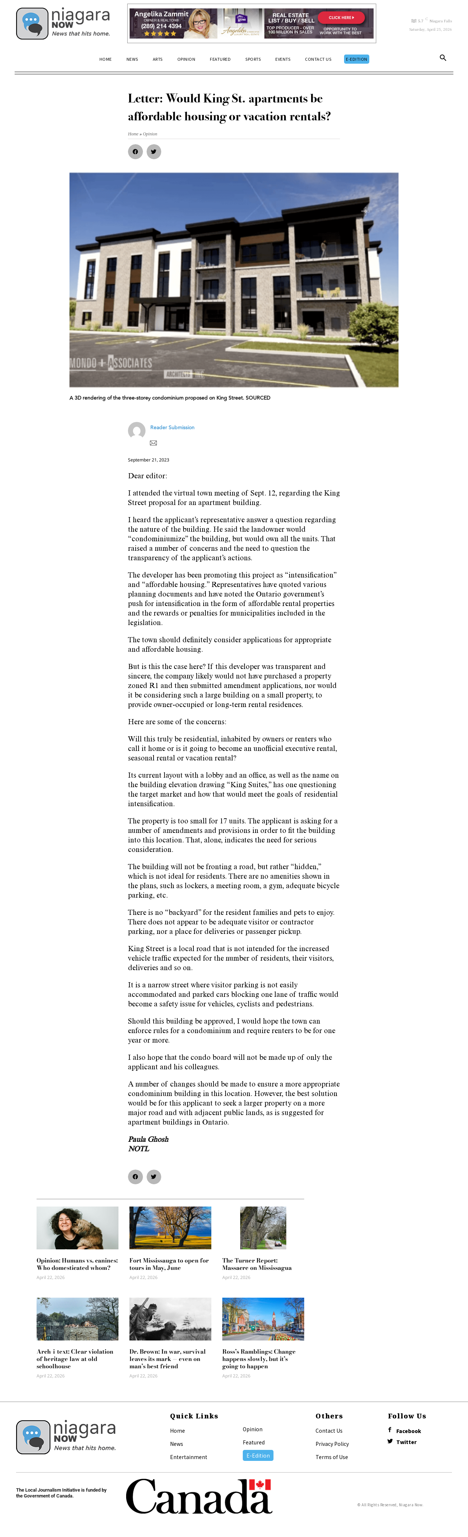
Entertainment (188, 1457)
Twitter (407, 1443)
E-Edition (258, 1455)
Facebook (409, 1431)
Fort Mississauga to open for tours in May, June (169, 1264)
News (176, 1443)
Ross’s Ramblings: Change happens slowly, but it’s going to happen (259, 1358)
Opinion (253, 1429)
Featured (254, 1442)
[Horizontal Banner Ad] (251, 23)
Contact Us (329, 1430)
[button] (443, 59)
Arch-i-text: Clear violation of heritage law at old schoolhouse (75, 1358)
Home (177, 1430)
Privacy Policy (332, 1443)
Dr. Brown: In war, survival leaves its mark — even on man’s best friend (167, 1358)
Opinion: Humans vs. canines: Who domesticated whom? (77, 1264)
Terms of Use (332, 1457)
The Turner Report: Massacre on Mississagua (257, 1264)
